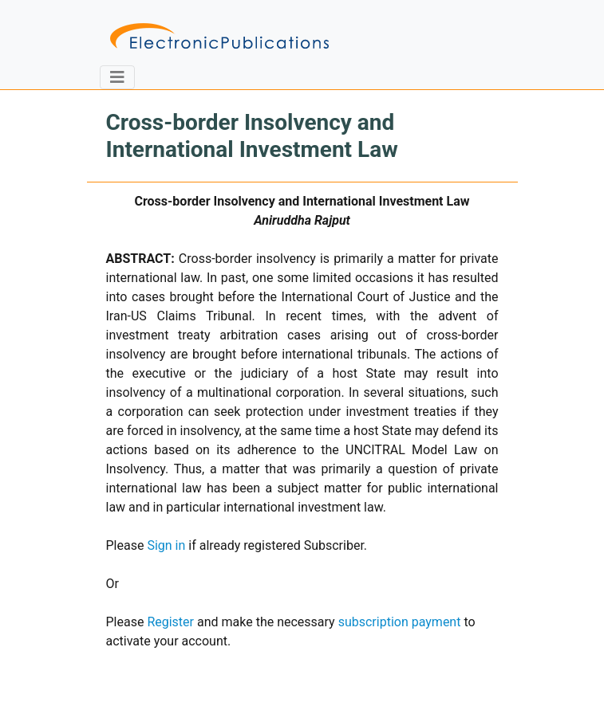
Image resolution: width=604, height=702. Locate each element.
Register (170, 621)
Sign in (166, 545)
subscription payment (399, 621)
